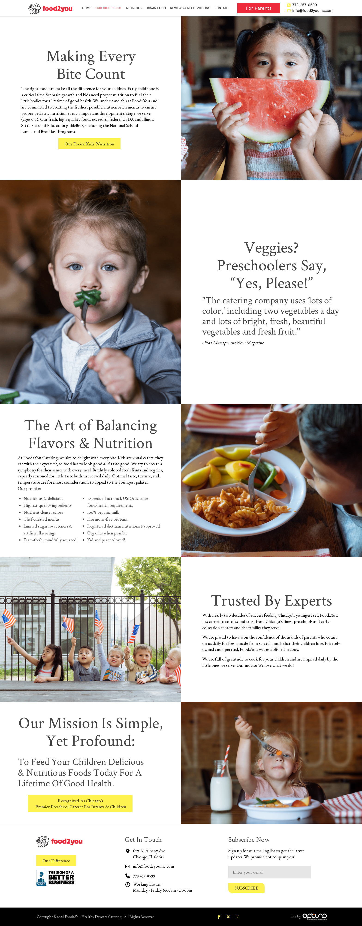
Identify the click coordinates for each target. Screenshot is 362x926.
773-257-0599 (304, 5)
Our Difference (56, 861)
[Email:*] (269, 872)
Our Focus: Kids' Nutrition (89, 144)
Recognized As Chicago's (80, 804)
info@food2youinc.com (313, 10)
